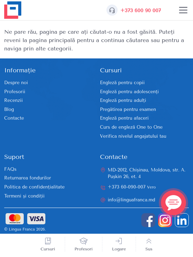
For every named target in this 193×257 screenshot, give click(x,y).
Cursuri (47, 249)
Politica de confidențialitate (34, 187)
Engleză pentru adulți (123, 100)
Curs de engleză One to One (131, 127)
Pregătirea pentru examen (128, 109)
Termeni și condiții (24, 196)
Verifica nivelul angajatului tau (133, 136)
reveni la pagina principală (39, 40)
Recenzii (13, 100)
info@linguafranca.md (131, 199)
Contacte (14, 118)
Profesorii (14, 91)
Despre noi (16, 82)
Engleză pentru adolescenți (129, 91)
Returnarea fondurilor (27, 177)
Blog (9, 109)
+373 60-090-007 (132, 187)
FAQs (10, 169)
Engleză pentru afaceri (124, 118)
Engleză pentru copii (122, 82)
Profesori (84, 249)
